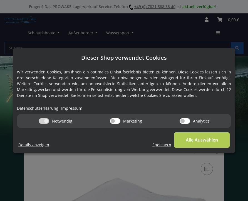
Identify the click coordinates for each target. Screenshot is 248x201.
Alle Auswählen (202, 140)
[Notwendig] (44, 121)
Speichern (161, 144)
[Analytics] (185, 121)
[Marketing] (115, 121)
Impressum (71, 108)
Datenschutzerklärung (37, 108)
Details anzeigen (33, 144)
